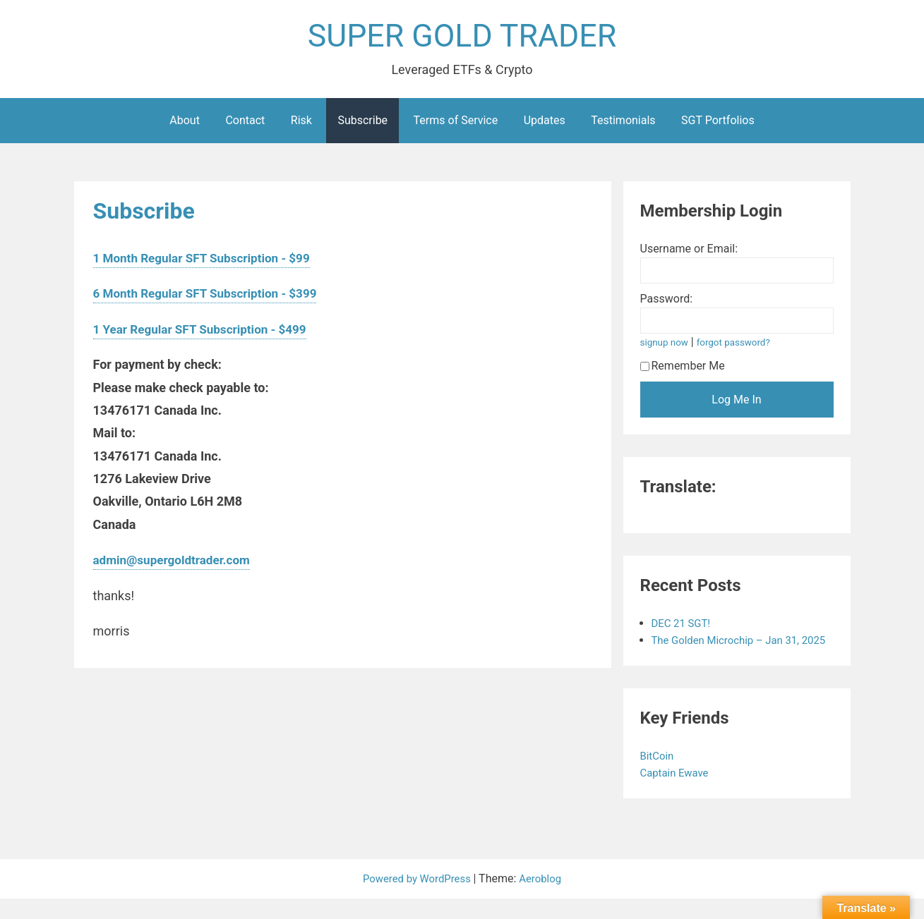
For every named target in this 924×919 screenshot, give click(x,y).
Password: (666, 302)
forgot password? (739, 346)
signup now (666, 346)
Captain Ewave (678, 793)
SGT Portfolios (718, 123)
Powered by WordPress (416, 899)
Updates (544, 123)
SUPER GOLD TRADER (462, 38)
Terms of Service (456, 123)
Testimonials (623, 123)
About (184, 123)
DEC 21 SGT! (683, 626)
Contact (245, 123)
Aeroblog (544, 899)
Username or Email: (689, 252)
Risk (301, 123)
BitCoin (659, 776)
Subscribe (362, 123)
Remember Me (682, 369)
